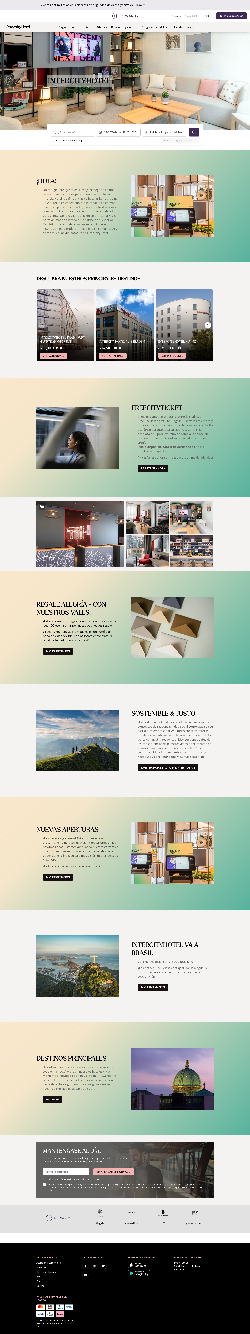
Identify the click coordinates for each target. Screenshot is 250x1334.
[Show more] (42, 506)
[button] (80, 534)
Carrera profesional (46, 1271)
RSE (38, 1276)
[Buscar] (194, 132)
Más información (58, 651)
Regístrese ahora (153, 468)
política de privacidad (90, 1179)
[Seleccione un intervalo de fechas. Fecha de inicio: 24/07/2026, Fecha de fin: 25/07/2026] (118, 132)
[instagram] (94, 1266)
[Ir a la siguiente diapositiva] (208, 325)
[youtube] (85, 1275)
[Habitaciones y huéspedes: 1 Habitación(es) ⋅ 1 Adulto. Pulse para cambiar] (164, 132)
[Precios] (60, 348)
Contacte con (43, 1281)
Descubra (52, 1099)
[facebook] (85, 1266)
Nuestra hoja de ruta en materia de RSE (168, 767)
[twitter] (103, 1266)
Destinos (41, 1285)
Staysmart (41, 1267)
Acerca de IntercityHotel (48, 1262)
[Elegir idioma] (193, 16)
